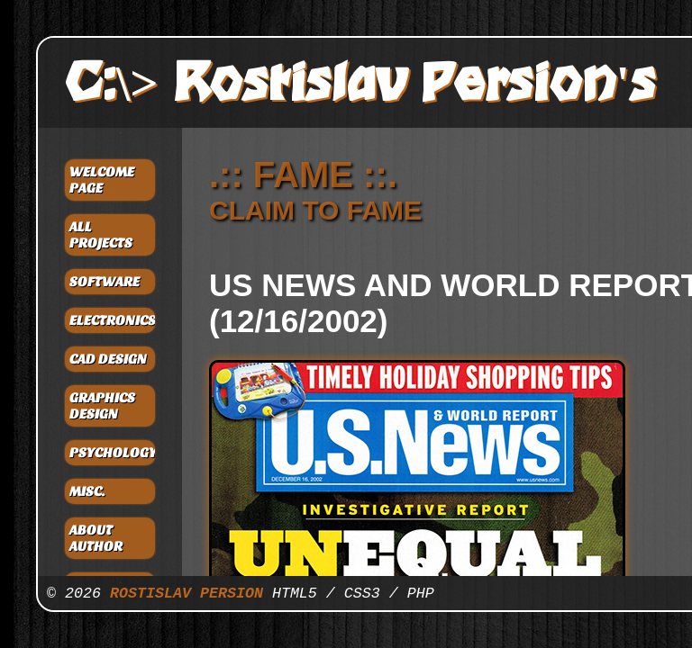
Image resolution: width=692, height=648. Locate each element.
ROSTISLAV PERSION (186, 593)
